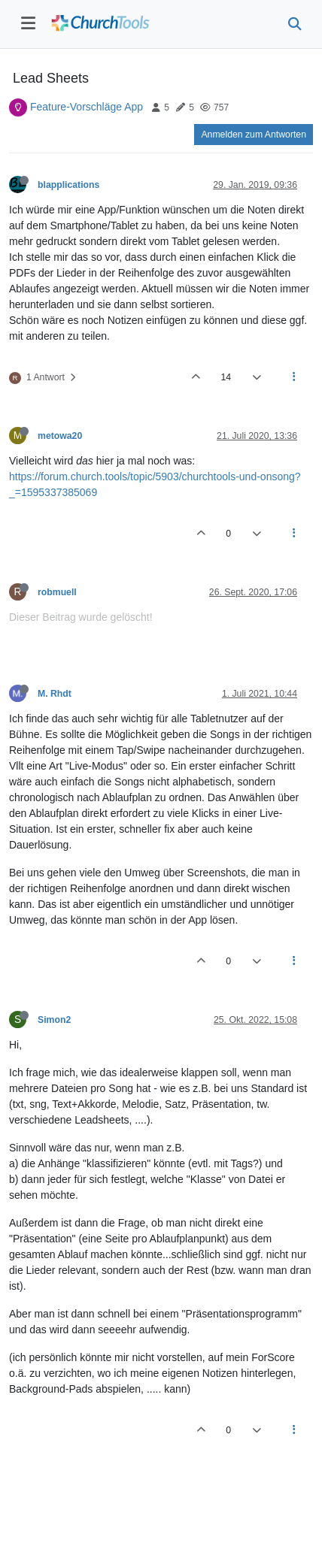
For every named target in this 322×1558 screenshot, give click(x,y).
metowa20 (60, 436)
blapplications (68, 185)
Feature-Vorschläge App (86, 107)
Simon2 (54, 1020)
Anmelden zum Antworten (253, 134)
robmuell (57, 592)
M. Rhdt (54, 693)
